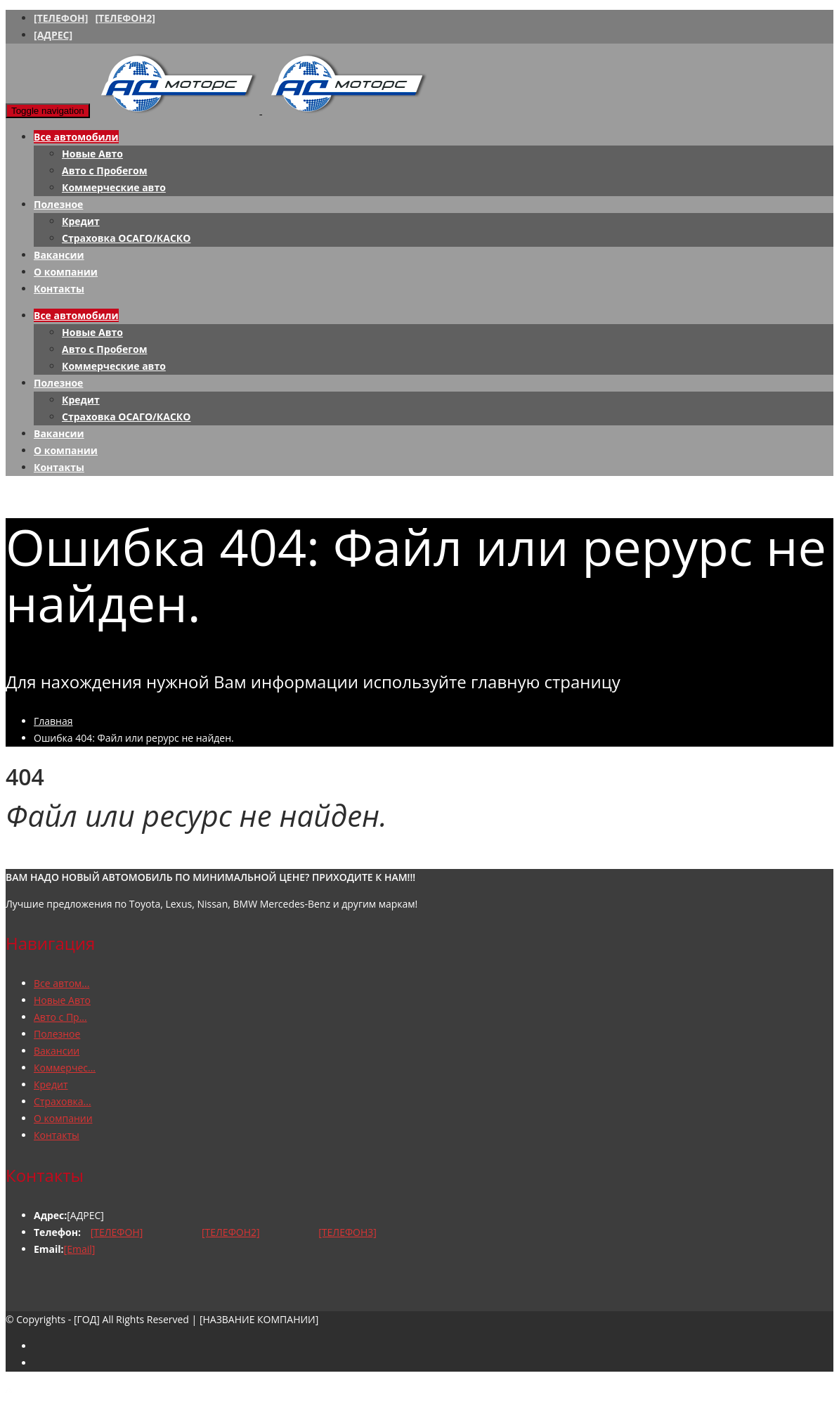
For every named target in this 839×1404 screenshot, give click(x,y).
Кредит (81, 221)
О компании (66, 271)
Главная (53, 721)
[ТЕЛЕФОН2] (125, 18)
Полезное (58, 204)
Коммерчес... (65, 1067)
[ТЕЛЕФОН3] (347, 1232)
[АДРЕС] (53, 34)
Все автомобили (76, 136)
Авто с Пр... (60, 1017)
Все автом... (61, 983)
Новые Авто (92, 153)
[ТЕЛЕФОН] (61, 18)
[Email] (80, 1249)
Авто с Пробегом (104, 170)
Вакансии (59, 255)
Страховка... (62, 1101)
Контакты (59, 288)
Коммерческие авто (114, 187)
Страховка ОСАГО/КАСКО (126, 238)
